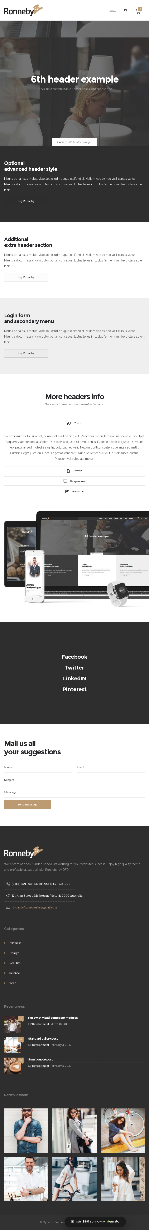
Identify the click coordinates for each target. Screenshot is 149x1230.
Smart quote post (40, 1059)
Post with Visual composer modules (53, 1018)
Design (14, 953)
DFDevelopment (38, 1024)
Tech (12, 983)
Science (14, 973)
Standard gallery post (43, 1038)
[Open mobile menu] (114, 10)
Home (60, 142)
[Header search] (125, 10)
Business (15, 943)
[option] (26, 1130)
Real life (14, 963)
